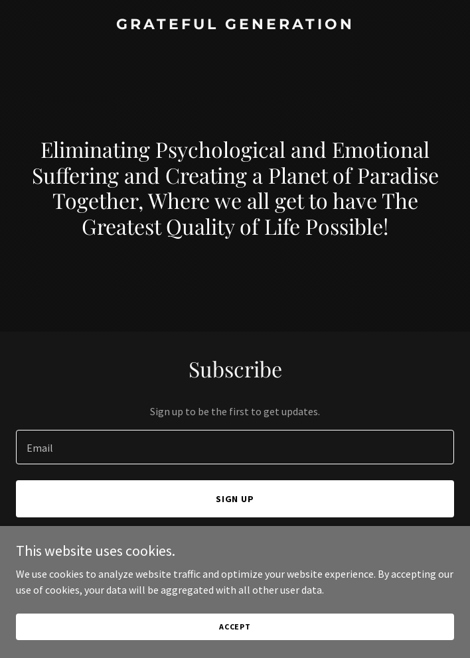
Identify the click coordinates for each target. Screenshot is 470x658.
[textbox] (235, 447)
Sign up (235, 499)
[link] (235, 25)
